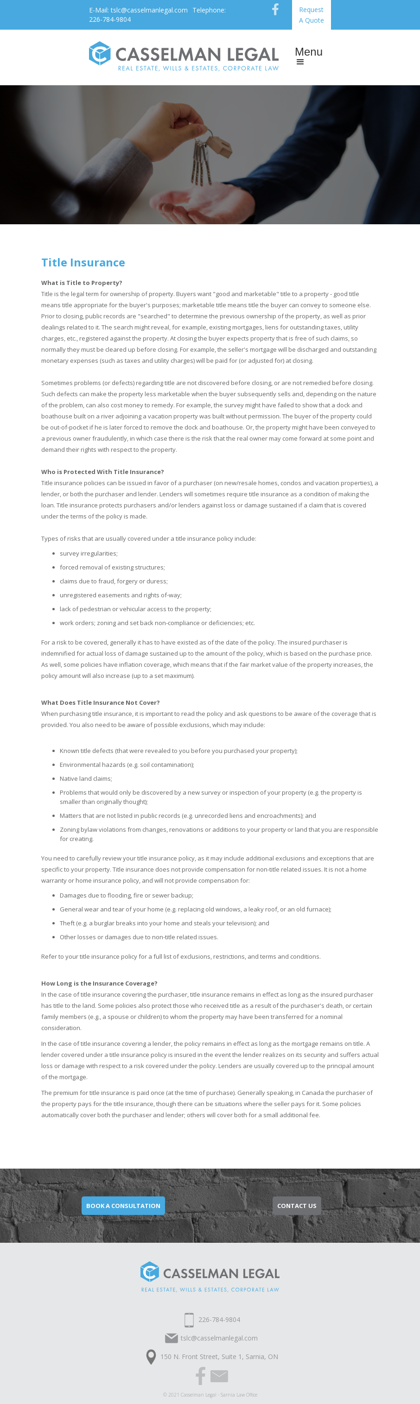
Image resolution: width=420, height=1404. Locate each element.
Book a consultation (123, 1206)
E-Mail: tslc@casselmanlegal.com (138, 10)
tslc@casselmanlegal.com (219, 1338)
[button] (308, 57)
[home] (184, 55)
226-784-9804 (219, 1319)
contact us (297, 1206)
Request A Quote (311, 15)
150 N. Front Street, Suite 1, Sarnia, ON (219, 1356)
